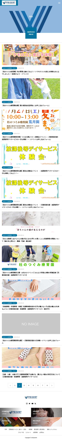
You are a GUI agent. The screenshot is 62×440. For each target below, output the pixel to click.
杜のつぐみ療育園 (7, 102)
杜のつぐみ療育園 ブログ (9, 235)
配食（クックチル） (52, 429)
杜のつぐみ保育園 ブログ (9, 68)
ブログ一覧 (21, 432)
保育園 (30, 429)
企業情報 (35, 432)
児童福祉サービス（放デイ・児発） (18, 429)
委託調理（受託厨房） (39, 429)
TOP (6, 429)
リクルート (28, 432)
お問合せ (41, 432)
